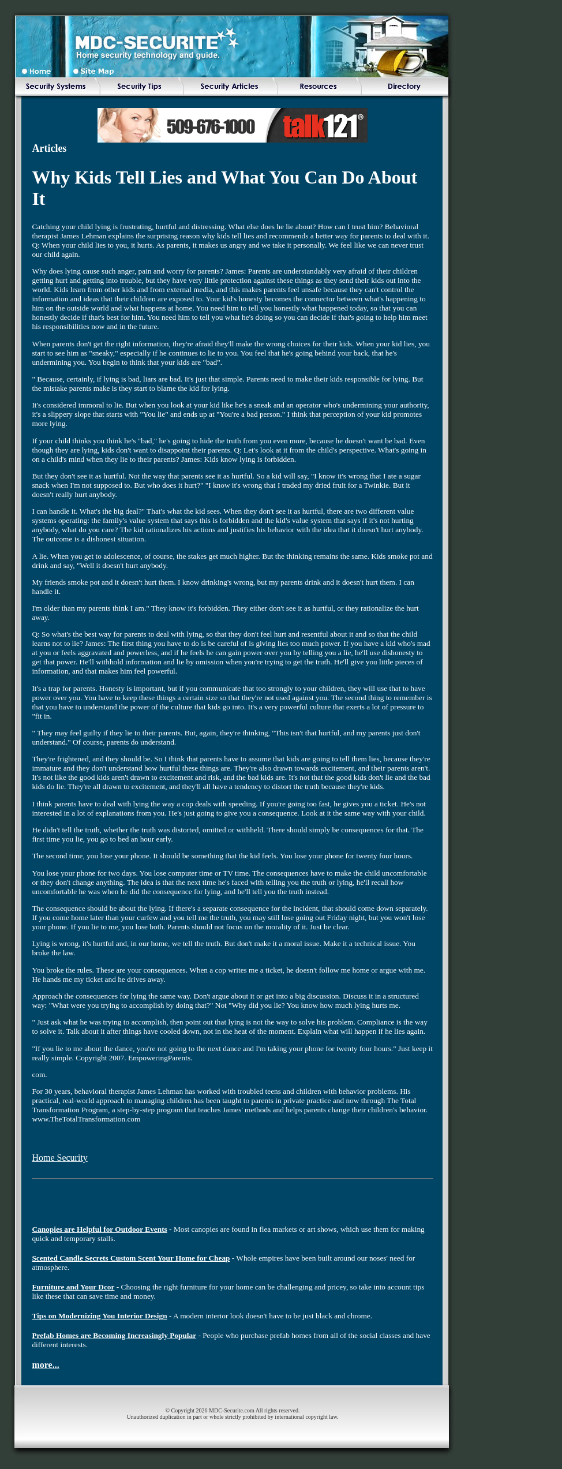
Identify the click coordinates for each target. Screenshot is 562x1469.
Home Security (59, 1158)
